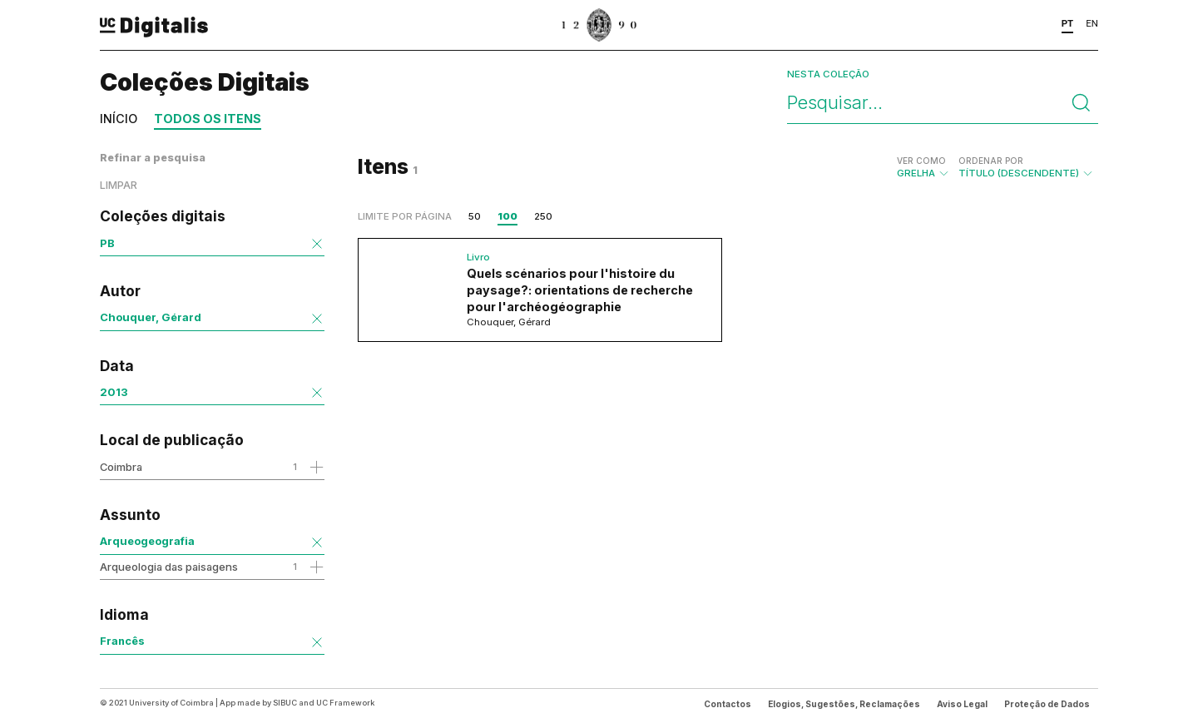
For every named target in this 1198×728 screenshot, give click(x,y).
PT (1068, 23)
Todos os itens (207, 118)
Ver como (921, 161)
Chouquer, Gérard (150, 317)
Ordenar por (990, 161)
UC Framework (345, 702)
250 (543, 216)
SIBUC (285, 702)
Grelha (923, 167)
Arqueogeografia (147, 540)
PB (107, 243)
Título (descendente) (1026, 167)
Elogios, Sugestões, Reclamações (844, 704)
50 (474, 216)
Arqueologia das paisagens (169, 566)
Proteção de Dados (1047, 704)
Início (118, 118)
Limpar (118, 185)
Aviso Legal (962, 704)
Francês (122, 640)
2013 (114, 392)
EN (1092, 23)
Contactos (727, 704)
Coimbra (121, 466)
